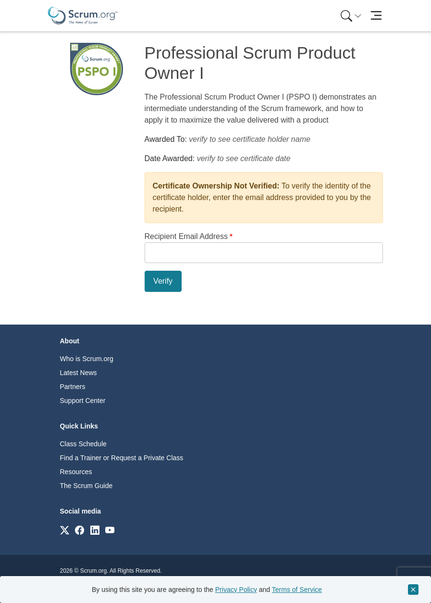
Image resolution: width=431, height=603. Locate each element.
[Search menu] (351, 16)
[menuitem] (350, 16)
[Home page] (83, 15)
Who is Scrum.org (86, 359)
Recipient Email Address (186, 236)
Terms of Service (297, 589)
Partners (73, 386)
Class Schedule (83, 444)
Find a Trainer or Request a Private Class (122, 458)
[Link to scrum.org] (64, 530)
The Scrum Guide (86, 486)
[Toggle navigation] (376, 15)
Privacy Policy (236, 589)
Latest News (78, 373)
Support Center (83, 400)
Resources (76, 472)
